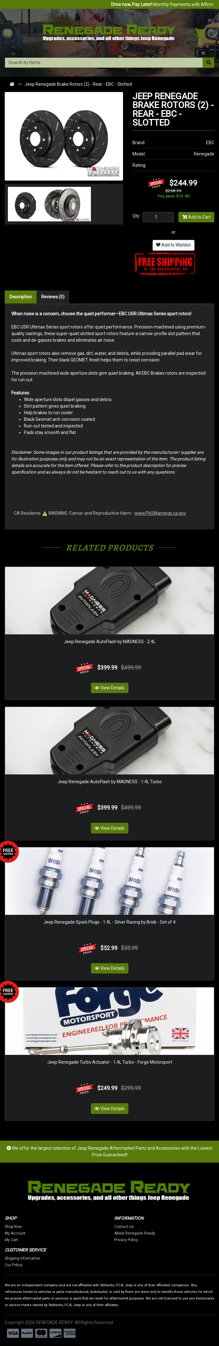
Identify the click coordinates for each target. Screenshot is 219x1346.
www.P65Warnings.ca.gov (160, 513)
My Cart (16, 1240)
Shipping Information (27, 1258)
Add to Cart (196, 217)
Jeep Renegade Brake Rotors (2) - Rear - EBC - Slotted (78, 84)
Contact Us (129, 1226)
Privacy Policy (131, 1240)
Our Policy (18, 1265)
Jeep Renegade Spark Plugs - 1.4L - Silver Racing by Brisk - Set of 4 (109, 922)
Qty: (136, 215)
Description (20, 296)
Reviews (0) (53, 296)
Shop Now (18, 1226)
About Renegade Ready (139, 1233)
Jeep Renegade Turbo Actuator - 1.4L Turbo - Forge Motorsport (109, 1062)
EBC (210, 142)
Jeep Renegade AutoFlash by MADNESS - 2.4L (109, 641)
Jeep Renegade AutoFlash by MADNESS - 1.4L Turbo (110, 781)
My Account (20, 1233)
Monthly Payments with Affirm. (162, 4)
